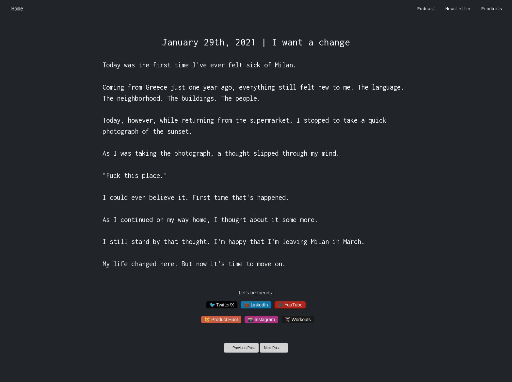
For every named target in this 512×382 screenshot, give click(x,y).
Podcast (426, 8)
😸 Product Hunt (221, 319)
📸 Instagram (261, 319)
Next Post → (274, 348)
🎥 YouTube (290, 304)
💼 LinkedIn (256, 304)
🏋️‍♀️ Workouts (298, 319)
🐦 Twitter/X (222, 304)
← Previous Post (241, 348)
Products (491, 8)
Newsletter (458, 8)
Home (17, 8)
